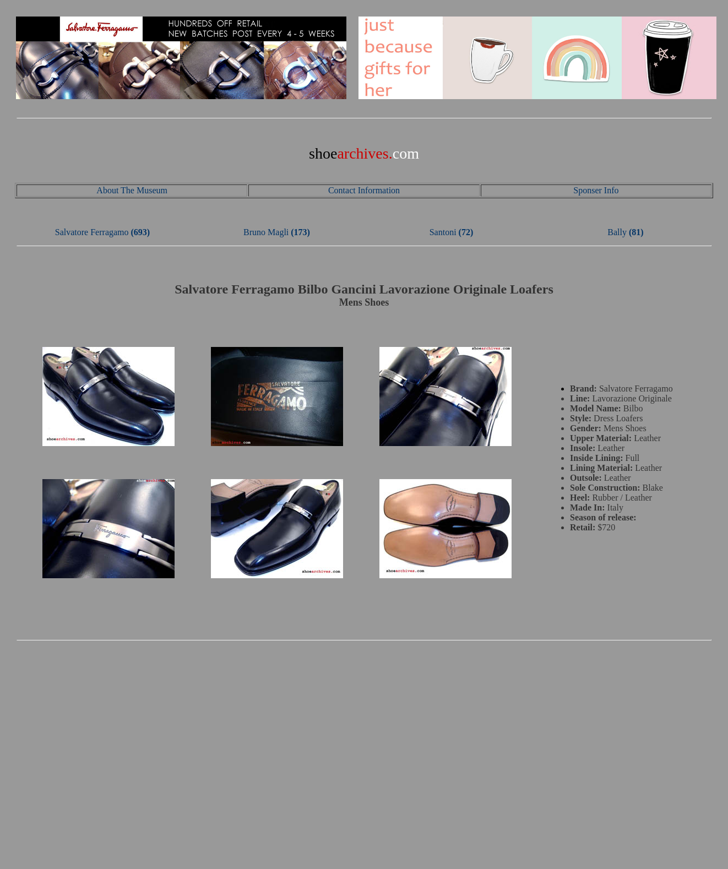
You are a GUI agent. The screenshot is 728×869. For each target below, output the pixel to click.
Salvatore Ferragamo (92, 232)
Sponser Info (595, 190)
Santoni (443, 232)
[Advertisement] (364, 725)
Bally (617, 232)
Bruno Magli (266, 232)
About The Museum (131, 190)
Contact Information (364, 190)
